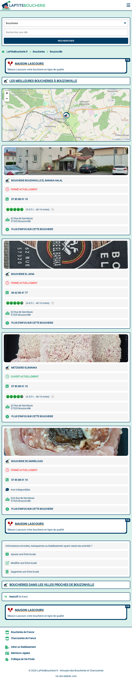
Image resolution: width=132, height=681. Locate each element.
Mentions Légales (20, 653)
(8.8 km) (18, 596)
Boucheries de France (22, 632)
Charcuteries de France (23, 638)
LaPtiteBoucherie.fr (17, 51)
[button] (65, 115)
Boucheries (39, 51)
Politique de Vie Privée (22, 659)
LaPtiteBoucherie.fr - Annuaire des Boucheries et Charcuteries (70, 670)
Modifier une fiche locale (24, 563)
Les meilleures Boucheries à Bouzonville (43, 81)
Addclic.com (70, 676)
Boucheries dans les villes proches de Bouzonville (51, 585)
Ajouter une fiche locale (23, 554)
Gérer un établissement (23, 647)
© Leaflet (116, 139)
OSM (127, 139)
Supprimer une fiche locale (25, 571)
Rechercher (66, 40)
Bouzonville (56, 51)
